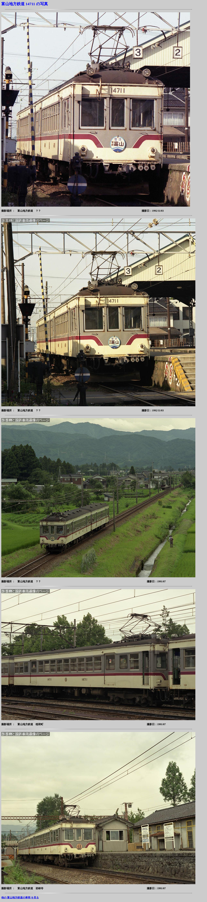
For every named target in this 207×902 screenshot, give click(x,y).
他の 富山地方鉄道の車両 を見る (20, 897)
